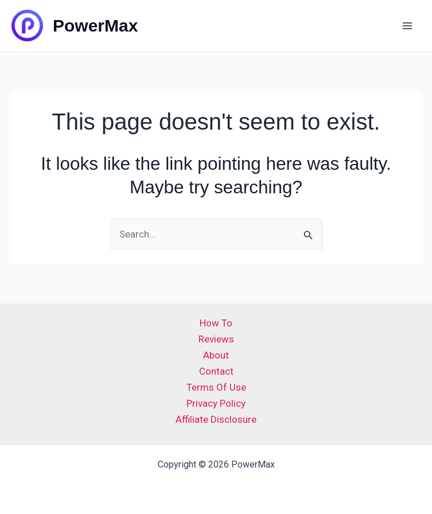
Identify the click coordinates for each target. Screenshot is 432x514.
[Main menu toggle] (408, 26)
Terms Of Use (216, 387)
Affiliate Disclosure (216, 419)
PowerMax (95, 25)
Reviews (216, 339)
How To (216, 323)
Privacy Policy (216, 403)
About (216, 355)
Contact (216, 371)
